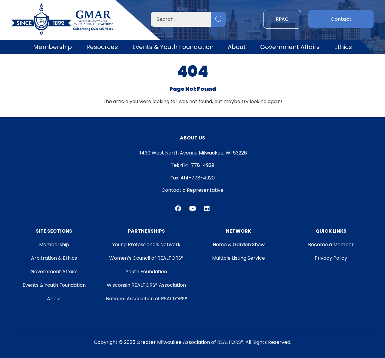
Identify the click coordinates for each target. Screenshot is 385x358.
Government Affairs (290, 47)
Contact (341, 19)
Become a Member (331, 244)
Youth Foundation (146, 271)
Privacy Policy (331, 258)
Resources (102, 47)
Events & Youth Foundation (173, 47)
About (237, 47)
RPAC (282, 19)
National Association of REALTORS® (146, 298)
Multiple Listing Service (238, 258)
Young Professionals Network (146, 244)
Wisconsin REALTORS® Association (146, 285)
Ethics (343, 47)
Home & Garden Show (239, 244)
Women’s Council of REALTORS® (146, 258)
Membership (52, 47)
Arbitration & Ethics (54, 258)
